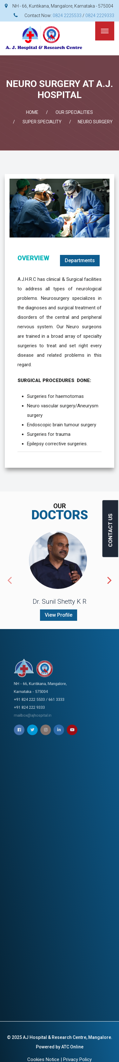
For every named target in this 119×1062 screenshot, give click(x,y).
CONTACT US (110, 530)
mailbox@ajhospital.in (55, 698)
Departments (80, 260)
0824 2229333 (99, 15)
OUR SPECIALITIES (74, 112)
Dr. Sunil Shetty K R (59, 601)
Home (32, 112)
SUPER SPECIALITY (42, 121)
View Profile (58, 615)
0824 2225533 (67, 15)
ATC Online (72, 1046)
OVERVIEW (33, 258)
